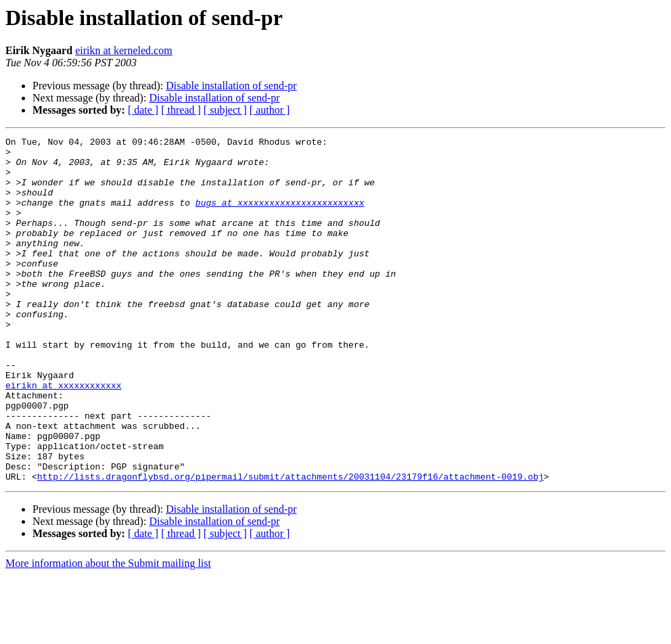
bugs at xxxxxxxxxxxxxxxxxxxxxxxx (280, 216)
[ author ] (270, 110)
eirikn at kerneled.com (123, 50)
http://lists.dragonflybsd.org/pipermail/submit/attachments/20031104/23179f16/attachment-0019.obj (290, 545)
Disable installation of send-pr (231, 85)
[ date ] (143, 110)
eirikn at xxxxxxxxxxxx (63, 436)
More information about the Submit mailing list (108, 632)
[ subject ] (225, 110)
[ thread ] (181, 110)
